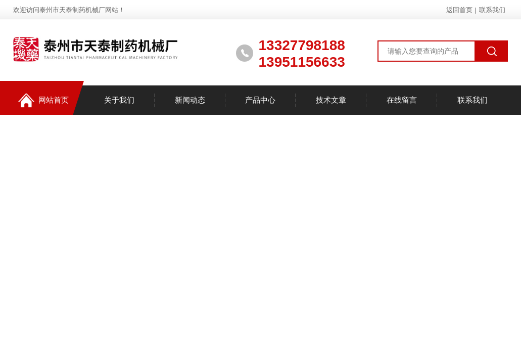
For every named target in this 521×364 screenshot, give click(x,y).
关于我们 (119, 100)
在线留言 (402, 100)
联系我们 (492, 10)
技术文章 (331, 100)
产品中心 (260, 100)
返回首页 (459, 10)
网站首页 (43, 100)
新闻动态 (190, 100)
